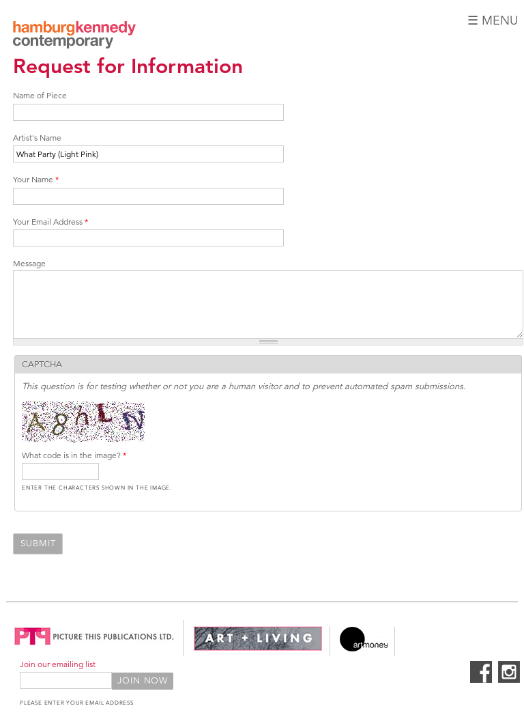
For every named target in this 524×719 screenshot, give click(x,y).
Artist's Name (37, 137)
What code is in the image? (74, 455)
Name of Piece (40, 95)
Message (29, 263)
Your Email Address (50, 221)
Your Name (36, 179)
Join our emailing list (58, 664)
